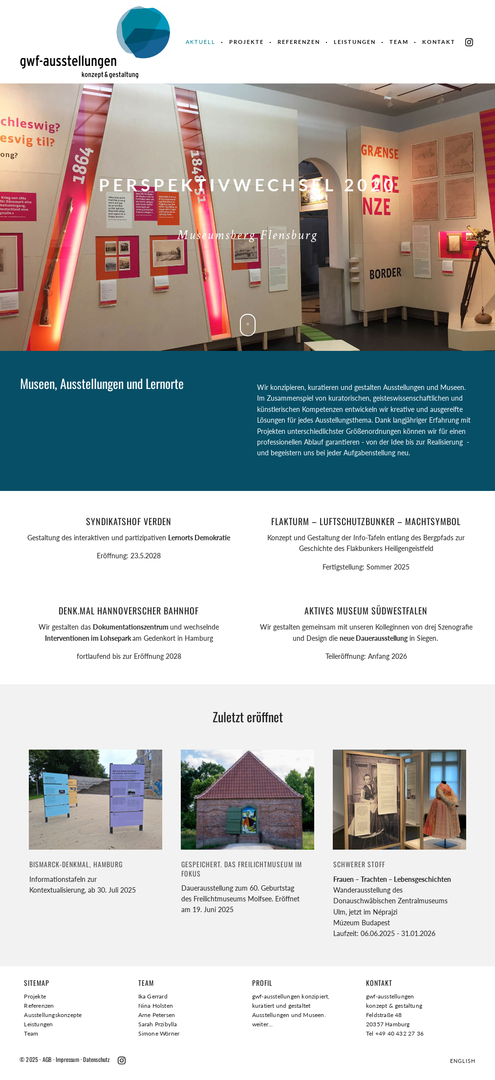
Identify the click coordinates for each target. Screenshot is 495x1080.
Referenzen (299, 42)
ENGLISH (462, 1061)
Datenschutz (96, 1059)
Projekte (246, 42)
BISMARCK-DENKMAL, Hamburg (76, 864)
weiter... (262, 1024)
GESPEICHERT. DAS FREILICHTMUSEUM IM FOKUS (241, 868)
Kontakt (438, 42)
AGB (47, 1059)
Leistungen (355, 42)
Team (399, 42)
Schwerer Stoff (359, 864)
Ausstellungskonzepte (53, 1015)
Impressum (67, 1059)
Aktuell (200, 42)
